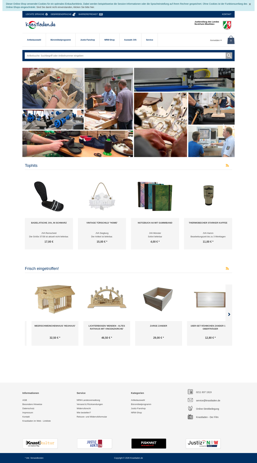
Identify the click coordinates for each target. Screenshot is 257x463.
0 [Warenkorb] (231, 40)
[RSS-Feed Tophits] (227, 165)
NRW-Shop (109, 40)
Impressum (27, 412)
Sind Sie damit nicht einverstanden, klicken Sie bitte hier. (65, 7)
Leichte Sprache (35, 14)
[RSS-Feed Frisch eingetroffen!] (227, 268)
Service (149, 40)
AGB (24, 400)
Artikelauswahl (34, 40)
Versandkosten (36, 458)
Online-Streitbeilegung (207, 408)
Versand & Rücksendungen (90, 404)
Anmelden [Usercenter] (216, 40)
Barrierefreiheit (88, 14)
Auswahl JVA (130, 40)
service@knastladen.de (208, 400)
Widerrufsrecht (84, 408)
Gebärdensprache (61, 14)
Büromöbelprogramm (61, 40)
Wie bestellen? (84, 412)
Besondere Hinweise (32, 404)
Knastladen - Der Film (207, 417)
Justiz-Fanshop (87, 40)
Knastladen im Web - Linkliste (36, 421)
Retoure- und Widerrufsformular (92, 416)
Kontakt (226, 14)
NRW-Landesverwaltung (88, 400)
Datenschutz (28, 408)
